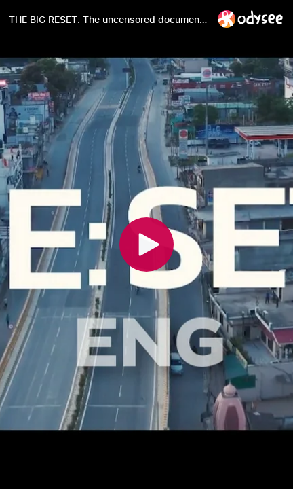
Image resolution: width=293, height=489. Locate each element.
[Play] (146, 244)
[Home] (250, 18)
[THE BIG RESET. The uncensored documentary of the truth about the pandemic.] (108, 19)
